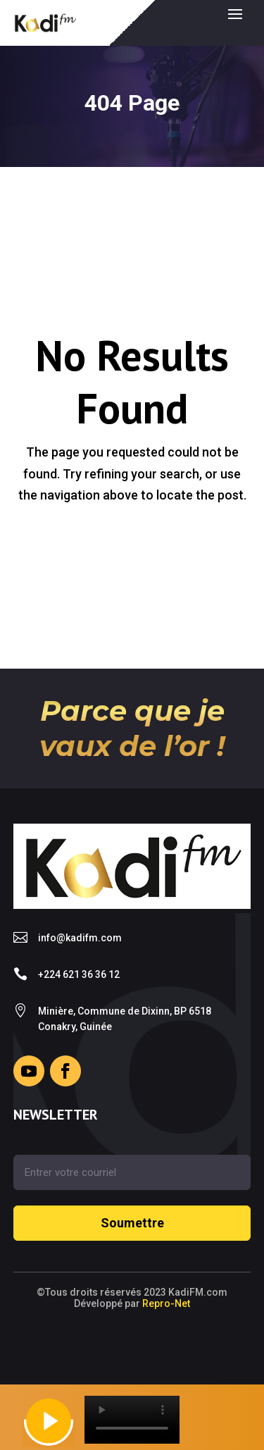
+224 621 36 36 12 (79, 974)
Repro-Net (166, 1303)
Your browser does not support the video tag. (132, 1420)
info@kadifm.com (80, 937)
